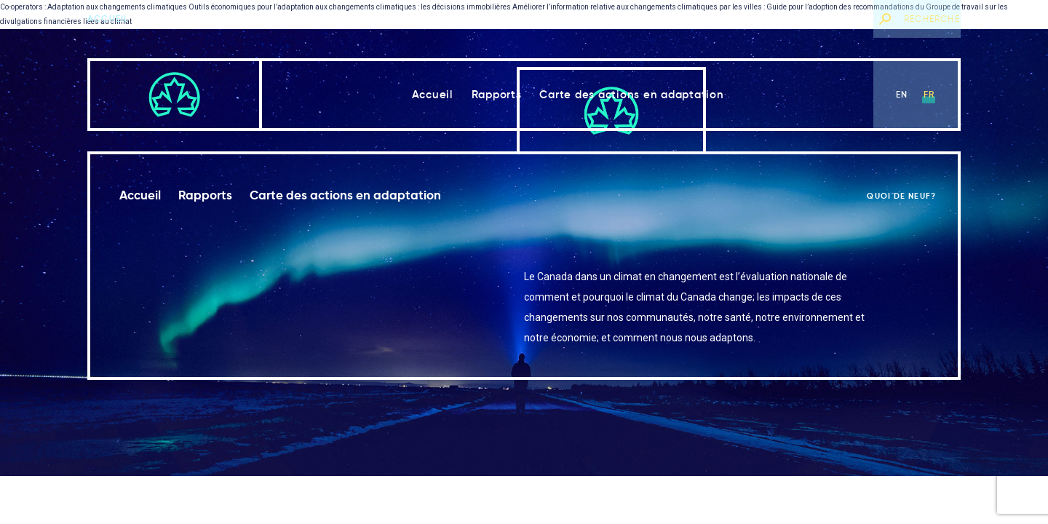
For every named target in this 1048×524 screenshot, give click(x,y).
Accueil (108, 18)
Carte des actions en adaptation (631, 94)
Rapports (497, 94)
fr (929, 94)
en (902, 94)
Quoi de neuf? (825, 18)
